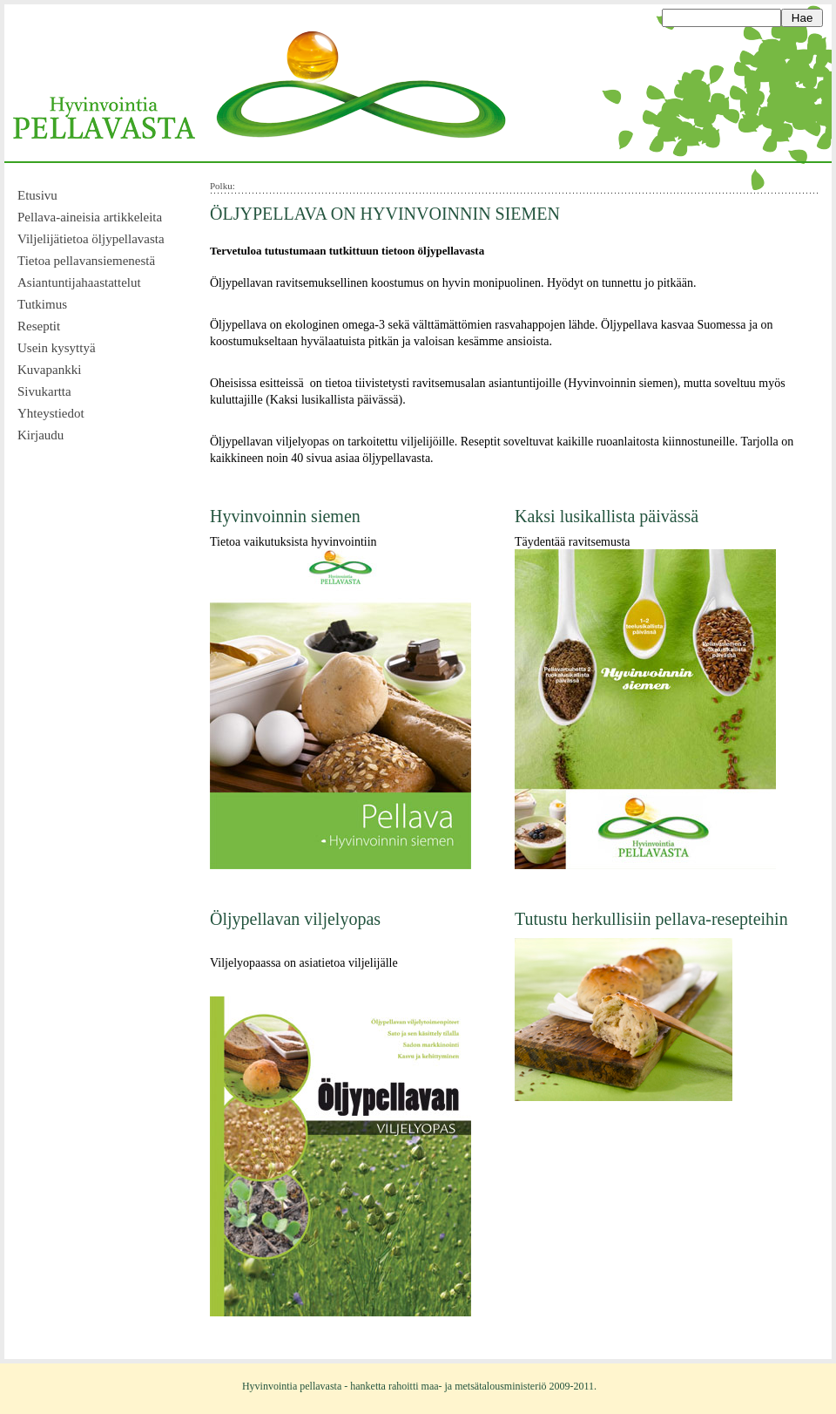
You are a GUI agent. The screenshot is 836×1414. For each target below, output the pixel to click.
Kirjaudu (40, 435)
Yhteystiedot (50, 413)
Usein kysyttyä (56, 348)
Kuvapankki (49, 370)
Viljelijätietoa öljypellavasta (91, 239)
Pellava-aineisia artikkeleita (89, 217)
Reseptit (38, 326)
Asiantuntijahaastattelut (79, 282)
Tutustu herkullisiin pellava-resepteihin (651, 918)
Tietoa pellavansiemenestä (86, 261)
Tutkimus (42, 304)
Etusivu (37, 195)
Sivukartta (44, 391)
